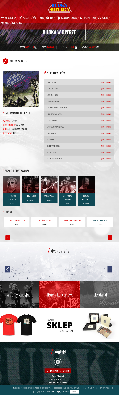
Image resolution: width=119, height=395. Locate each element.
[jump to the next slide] (109, 269)
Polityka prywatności (59, 391)
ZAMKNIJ (74, 391)
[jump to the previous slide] (7, 269)
